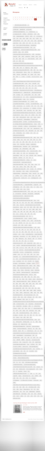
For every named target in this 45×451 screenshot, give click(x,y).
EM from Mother (25, 148)
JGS (28, 229)
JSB (14, 240)
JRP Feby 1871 (21, 238)
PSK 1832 (35, 312)
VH (36, 373)
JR (13, 238)
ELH (18, 144)
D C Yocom (39, 108)
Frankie (27, 171)
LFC (41, 247)
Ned (26, 303)
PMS (14, 312)
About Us (30, 4)
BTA (35, 74)
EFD (34, 139)
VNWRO (36, 375)
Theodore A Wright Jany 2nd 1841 (23, 357)
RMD (37, 321)
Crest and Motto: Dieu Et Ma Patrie (18, 103)
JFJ (16, 229)
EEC (22, 139)
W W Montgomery (16, 380)
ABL (14, 36)
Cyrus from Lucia (26, 108)
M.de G (37, 263)
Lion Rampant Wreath (28, 252)
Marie (19, 270)
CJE (22, 94)
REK (27, 317)
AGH (32, 40)
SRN (39, 344)
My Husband (19, 299)
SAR (33, 335)
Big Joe (25, 72)
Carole (26, 83)
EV (24, 157)
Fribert (30, 173)
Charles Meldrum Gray (38, 90)
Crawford (32, 101)
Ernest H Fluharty (16, 155)
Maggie (38, 265)
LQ (13, 258)
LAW (17, 247)
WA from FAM (36, 380)
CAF (41, 76)
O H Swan (15, 308)
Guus (35, 191)
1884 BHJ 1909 (22, 29)
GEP (40, 184)
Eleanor (14, 144)
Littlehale (14, 254)
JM (19, 231)
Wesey (21, 389)
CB (26, 85)
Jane (27, 222)
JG (25, 229)
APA (16, 58)
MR (38, 292)
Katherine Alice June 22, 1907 (18, 243)
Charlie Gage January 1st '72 (17, 92)
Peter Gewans (31, 310)
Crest (36, 101)
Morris (17, 292)
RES (31, 317)
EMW (14, 153)
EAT (26, 130)
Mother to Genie (26, 292)
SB (36, 335)
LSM (17, 258)
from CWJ (34, 173)
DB (33, 110)
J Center (25, 218)
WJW (29, 393)
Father (32, 164)
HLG (30, 209)
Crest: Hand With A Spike (35, 103)
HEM (14, 204)
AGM (35, 40)
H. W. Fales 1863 (18, 193)
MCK (35, 276)
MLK (17, 290)
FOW (28, 168)
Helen (32, 202)
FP (35, 168)
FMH (28, 166)
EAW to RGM (31, 130)
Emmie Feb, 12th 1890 (33, 150)
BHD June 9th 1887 (19, 72)
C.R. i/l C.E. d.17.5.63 (35, 76)
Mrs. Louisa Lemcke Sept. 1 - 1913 (29, 294)
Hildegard (17, 209)
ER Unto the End (31, 153)
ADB (24, 38)
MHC (17, 285)
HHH (34, 207)
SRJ (36, 344)
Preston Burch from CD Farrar (24, 312)
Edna (38, 137)
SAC (41, 330)
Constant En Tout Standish (17, 99)
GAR (33, 175)
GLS (41, 186)
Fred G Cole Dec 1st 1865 (34, 171)
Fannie (35, 159)
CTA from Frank (15, 108)
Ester (27, 155)
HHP (41, 207)
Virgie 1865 (15, 375)
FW (38, 173)
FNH (34, 166)
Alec (14, 45)
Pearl (20, 310)
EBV (41, 130)
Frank (23, 171)
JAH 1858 (20, 222)
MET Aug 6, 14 (34, 281)
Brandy (32, 74)
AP (13, 58)
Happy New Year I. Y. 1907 (28, 195)
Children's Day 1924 (27, 92)
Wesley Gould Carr (27, 389)
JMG (23, 231)
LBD (29, 247)
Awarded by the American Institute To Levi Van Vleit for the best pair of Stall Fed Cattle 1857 (27, 65)
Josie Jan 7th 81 (22, 236)
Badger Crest (27, 67)
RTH (36, 328)
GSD (32, 191)
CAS (38, 83)
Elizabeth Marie (33, 144)
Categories (5, 18)
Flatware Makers (6, 19)
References (21, 7)
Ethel (35, 155)
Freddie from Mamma (16, 173)
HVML (40, 211)
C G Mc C (23, 76)
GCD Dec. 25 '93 (24, 177)
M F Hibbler (29, 263)
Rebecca (17, 317)
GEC (40, 177)
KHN (34, 243)
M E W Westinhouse (22, 263)
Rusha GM (15, 330)
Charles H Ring (15, 90)
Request (20, 4)
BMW (14, 74)
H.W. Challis (24, 193)
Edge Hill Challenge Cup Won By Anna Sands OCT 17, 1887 (22, 137)
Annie (37, 56)
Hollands (14, 211)
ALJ (34, 47)
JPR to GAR (34, 236)
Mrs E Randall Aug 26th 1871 (18, 294)
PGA (36, 310)
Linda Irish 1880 (15, 252)
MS (37, 294)
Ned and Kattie (31, 303)
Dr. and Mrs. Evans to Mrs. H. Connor (34, 121)
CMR (39, 94)
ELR (29, 146)
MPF (35, 292)
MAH (14, 267)
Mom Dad (39, 290)
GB (36, 175)
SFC (37, 337)
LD (35, 247)
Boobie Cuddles (24, 74)
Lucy (14, 261)
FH (38, 164)
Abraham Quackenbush (20, 36)
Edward (14, 139)
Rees (21, 317)
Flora (17, 166)
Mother (21, 292)
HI (13, 209)
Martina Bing (37, 270)
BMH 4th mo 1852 (37, 72)
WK (32, 393)
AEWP (37, 38)
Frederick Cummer (25, 173)
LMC (28, 254)
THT (14, 362)
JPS (37, 236)
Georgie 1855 (36, 184)
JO (34, 231)
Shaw (14, 339)
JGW (31, 229)
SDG (28, 337)
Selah (34, 337)
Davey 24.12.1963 (19, 110)
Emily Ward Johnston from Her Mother (19, 150)
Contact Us (25, 4)
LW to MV (29, 261)
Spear (28, 344)
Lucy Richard (19, 261)
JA (13, 222)
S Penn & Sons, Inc (30, 330)
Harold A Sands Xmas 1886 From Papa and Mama (21, 198)
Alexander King (33, 45)
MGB (30, 283)
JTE (22, 240)
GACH (29, 175)
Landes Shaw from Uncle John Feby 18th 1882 (28, 245)
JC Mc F (39, 222)
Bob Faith (18, 74)
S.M (35, 330)
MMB (24, 290)
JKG (14, 231)
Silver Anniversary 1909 (35, 339)
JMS (32, 231)
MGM (40, 283)
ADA (20, 38)
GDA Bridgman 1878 (34, 177)
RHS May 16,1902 (26, 321)
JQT (40, 236)
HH (28, 207)
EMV (40, 150)
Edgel (35, 137)
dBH (36, 110)
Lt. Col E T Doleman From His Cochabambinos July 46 (27, 258)
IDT (31, 213)
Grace (24, 189)
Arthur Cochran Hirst (31, 58)
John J (19, 234)
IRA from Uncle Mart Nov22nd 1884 (19, 216)
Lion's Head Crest (36, 252)
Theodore (14, 357)
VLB (32, 375)
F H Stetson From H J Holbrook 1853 (19, 159)
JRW (33, 238)
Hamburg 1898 (37, 193)
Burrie (39, 74)
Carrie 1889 (34, 83)
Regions (5, 21)
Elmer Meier (25, 146)
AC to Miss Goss (39, 36)
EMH (34, 148)
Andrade (32, 56)
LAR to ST (39, 245)
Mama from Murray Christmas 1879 (25, 267)
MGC (33, 283)
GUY (38, 191)
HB (17, 202)
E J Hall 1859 (20, 126)
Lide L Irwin (21, 249)
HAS (38, 200)
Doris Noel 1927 (19, 119)
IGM (34, 213)
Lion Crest (21, 252)
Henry (18, 204)
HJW (24, 209)
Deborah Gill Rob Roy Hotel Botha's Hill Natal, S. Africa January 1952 (24, 112)
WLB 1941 (39, 393)
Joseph (23, 234)
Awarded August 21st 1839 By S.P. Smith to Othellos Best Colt (23, 63)
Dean (40, 110)
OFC (23, 308)
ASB (40, 58)
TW (14, 371)
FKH (14, 166)
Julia (25, 240)
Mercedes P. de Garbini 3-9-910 (21, 281)
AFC (22, 40)
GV (41, 191)
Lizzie (19, 254)
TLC (20, 362)
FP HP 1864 (39, 168)
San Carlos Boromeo (28, 335)
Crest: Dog (27, 103)
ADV (30, 38)
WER (17, 389)
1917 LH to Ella (28, 29)
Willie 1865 (38, 391)
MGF (37, 283)
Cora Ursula (32, 99)
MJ (33, 285)
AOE (40, 56)
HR (24, 211)
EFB (31, 139)
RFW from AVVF (19, 321)
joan (37, 231)
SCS (25, 337)
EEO (25, 139)
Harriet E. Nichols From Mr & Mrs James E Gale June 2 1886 (22, 200)
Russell (19, 330)
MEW (39, 281)
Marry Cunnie (27, 270)
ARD (23, 58)
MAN (34, 267)
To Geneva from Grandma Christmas (29, 364)
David (25, 110)
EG (37, 139)
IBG (25, 213)
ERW (21, 155)
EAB (28, 128)
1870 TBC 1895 (15, 29)
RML (40, 321)
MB (22, 276)
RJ (31, 321)
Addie (27, 38)
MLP (21, 290)
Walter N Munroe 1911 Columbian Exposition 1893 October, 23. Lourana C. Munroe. (26, 384)
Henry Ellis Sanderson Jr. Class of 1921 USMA (33, 204)
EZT (30, 157)
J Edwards (30, 218)
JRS (25, 238)
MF (13, 283)
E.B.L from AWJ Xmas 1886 (17, 128)
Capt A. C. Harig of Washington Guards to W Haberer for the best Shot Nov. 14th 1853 (26, 81)
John (40, 231)
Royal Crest (30, 328)
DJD (14, 117)
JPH (29, 236)
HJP (21, 209)
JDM (22, 225)
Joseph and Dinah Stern (29, 234)
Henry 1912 (22, 204)
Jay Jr (33, 222)
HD (26, 202)
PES (27, 310)
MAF (34, 265)
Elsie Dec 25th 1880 (35, 146)
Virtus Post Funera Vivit (26, 375)
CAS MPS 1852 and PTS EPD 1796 (18, 85)
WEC (14, 389)
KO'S (38, 243)
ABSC (31, 36)
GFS (21, 186)
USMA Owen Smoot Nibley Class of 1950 (19, 373)
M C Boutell (15, 263)
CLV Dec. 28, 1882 (27, 94)
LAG (14, 245)
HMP (37, 209)
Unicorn (25, 371)
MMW (35, 290)
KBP (25, 243)
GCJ (29, 177)
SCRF (22, 337)
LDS (38, 247)
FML (31, 166)
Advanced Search (5, 28)
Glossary (34, 419)
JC (35, 222)
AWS (21, 67)
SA (38, 330)
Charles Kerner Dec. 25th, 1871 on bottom (26, 90)
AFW (28, 40)
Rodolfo (14, 328)
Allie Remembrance (16, 49)
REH (24, 317)
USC (28, 371)
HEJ (28, 202)
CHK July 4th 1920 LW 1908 (36, 92)
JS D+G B (39, 238)
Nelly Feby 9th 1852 (38, 303)
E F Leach (15, 126)
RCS (14, 317)
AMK (33, 54)
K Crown (31, 240)
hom (18, 211)
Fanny (26, 164)
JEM (35, 227)
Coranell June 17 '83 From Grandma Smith (20, 101)
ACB (14, 38)
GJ (34, 186)
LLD (25, 254)
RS (33, 328)
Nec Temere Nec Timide (20, 303)
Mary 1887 (18, 272)
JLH (17, 231)
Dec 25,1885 (39, 112)
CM (32, 94)
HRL (30, 211)
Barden (36, 67)
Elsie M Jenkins (15, 148)
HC (20, 202)
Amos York (15, 56)
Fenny (36, 164)
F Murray (28, 159)
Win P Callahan (24, 393)
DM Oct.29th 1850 (23, 117)
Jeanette (30, 225)
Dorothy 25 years (34, 119)
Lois (34, 254)
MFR (27, 283)
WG (34, 389)
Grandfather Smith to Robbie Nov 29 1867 (19, 191)
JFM (22, 229)
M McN (33, 263)
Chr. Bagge (18, 94)
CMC (36, 94)
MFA (17, 283)
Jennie (39, 227)
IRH (27, 216)
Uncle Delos (20, 371)
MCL (38, 276)
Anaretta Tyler (27, 56)
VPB (40, 375)
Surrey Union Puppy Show (33, 346)
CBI (32, 85)
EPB (24, 153)
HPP (21, 211)
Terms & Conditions (40, 419)
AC (34, 36)
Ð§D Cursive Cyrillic (16, 398)
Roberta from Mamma (35, 326)
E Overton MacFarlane (32, 126)
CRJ (41, 103)
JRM (16, 238)
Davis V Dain (29, 110)
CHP (14, 94)
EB (35, 130)
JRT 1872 (29, 238)
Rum (39, 328)
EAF (31, 128)
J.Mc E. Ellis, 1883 (37, 220)
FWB (41, 173)
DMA (28, 117)
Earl (41, 128)
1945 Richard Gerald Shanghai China (19, 31)
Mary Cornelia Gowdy (35, 272)
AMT (19, 56)
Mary (14, 272)
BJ (31, 72)
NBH (14, 303)
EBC (38, 130)
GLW (14, 189)
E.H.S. (25, 128)
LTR (38, 258)
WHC (38, 389)
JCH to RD (15, 225)
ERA (37, 153)
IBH (28, 213)
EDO (41, 137)
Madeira (31, 265)
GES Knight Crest (16, 186)
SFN (40, 337)
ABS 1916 (27, 36)
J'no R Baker (24, 220)
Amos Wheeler (38, 54)
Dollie (35, 117)
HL (27, 209)
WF (31, 389)
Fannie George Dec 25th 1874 (26, 162)
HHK (37, 207)
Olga (26, 308)
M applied (36, 261)
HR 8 (27, 211)
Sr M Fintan (32, 344)
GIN (24, 186)
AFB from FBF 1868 (16, 40)
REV (39, 319)
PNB (17, 312)
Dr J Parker (25, 121)
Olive (29, 308)
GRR (29, 191)
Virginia (20, 375)
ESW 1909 (31, 155)
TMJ (23, 362)
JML (29, 231)
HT (36, 211)
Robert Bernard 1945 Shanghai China (19, 326)
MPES (32, 292)
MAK (18, 267)
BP (28, 74)
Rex (14, 321)
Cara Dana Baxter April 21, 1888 (18, 83)
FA (31, 159)
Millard (21, 285)
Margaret (14, 270)
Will (27, 391)
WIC (21, 391)
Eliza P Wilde (23, 144)
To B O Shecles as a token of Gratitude (31, 362)
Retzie (36, 319)
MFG (20, 283)
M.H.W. (14, 265)
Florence (21, 166)
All (35, 19)
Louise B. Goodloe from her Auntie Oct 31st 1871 (30, 256)
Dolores (39, 117)
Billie (29, 72)
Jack (16, 222)
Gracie (28, 189)
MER (14, 281)
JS (36, 238)
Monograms (5, 23)
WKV (35, 393)
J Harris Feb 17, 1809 (16, 220)
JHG (34, 229)
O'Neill (19, 308)
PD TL (17, 310)
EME (30, 148)
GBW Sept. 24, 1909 (16, 177)
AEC (34, 38)
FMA (25, 166)
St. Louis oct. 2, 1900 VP (17, 346)
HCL (23, 202)
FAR (29, 164)
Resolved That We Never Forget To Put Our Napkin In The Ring (23, 319)
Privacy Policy (30, 419)
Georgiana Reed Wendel (28, 184)
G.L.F (21, 175)
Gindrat (28, 186)
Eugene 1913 (40, 155)
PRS (31, 312)
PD (13, 310)
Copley (24, 99)
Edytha (18, 139)
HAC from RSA (30, 193)
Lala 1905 (18, 245)
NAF (32, 299)
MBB (25, 276)
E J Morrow (26, 126)
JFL (19, 229)
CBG (29, 85)
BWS (17, 76)
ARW (37, 58)
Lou (20, 256)
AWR (17, 67)
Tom (34, 366)
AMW (23, 56)
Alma (39, 49)
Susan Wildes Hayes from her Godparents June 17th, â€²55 (22, 348)
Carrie (30, 83)
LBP (32, 247)
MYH (24, 299)
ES (24, 155)
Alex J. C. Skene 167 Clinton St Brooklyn (22, 45)
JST (19, 240)
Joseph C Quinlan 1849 (38, 234)
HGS (25, 207)
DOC (31, 117)
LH (17, 249)
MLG (14, 290)
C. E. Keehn (28, 76)
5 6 (26, 31)
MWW (14, 299)
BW (14, 76)
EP (21, 153)
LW (25, 261)
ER (26, 153)
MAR (37, 267)
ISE (30, 216)
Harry (35, 200)
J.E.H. (28, 220)
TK (16, 362)
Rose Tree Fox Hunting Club (21, 328)
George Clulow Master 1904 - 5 (18, 184)
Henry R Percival (16, 207)
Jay (29, 222)
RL (33, 321)
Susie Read (38, 348)
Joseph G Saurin (15, 236)
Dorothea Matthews (27, 119)
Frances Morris (18, 171)
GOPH (18, 189)
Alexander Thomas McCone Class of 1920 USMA (21, 47)
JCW (19, 225)
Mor (14, 292)
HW (14, 213)
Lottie (38, 254)
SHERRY (23, 339)
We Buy (35, 4)
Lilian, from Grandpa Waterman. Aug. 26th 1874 (32, 249)
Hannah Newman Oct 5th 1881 (18, 195)
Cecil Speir (39, 85)
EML (28, 150)
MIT (31, 285)
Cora (27, 99)
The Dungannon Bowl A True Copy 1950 (19, 353)
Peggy (24, 310)
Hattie (14, 202)
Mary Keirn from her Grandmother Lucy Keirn (20, 274)
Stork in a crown (25, 346)
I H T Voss (21, 213)
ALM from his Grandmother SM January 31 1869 (28, 49)
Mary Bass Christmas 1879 (26, 272)
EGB (40, 139)
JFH (14, 229)
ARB (20, 58)
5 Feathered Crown (32, 31)
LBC (26, 247)
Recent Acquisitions (5, 13)
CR (28, 101)
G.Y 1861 (25, 175)
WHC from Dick (15, 391)
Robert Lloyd (29, 326)
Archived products (5, 34)
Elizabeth (27, 144)
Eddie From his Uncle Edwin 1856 (18, 135)
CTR (21, 108)
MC (31, 276)
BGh (14, 72)
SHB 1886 (18, 339)
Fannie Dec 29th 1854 (16, 162)
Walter (14, 382)
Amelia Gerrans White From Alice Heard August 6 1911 (22, 54)
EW (27, 157)
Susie (34, 348)
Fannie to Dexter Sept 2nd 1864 (18, 164)
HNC (40, 209)
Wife (24, 391)
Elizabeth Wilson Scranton (17, 146)
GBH (39, 175)
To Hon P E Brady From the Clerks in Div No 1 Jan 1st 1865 (22, 366)
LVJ (23, 261)
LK (22, 254)
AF (40, 38)
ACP (17, 38)
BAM (32, 67)
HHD (31, 207)
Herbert (21, 207)
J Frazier (34, 218)
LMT (31, 254)
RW (22, 330)
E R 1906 (39, 126)
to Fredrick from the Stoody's (17, 364)
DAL (14, 110)
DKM (17, 117)
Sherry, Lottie (28, 339)
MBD (29, 276)
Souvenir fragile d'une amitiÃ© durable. (19, 344)
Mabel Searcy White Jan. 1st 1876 (22, 265)
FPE (14, 171)
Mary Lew (31, 274)
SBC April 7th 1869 (16, 337)
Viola (39, 373)
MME (28, 290)
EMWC (18, 153)
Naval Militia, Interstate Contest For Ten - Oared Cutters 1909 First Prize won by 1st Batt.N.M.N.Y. (28, 301)
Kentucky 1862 (29, 243)
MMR (31, 290)
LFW (14, 249)
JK (39, 229)
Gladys (38, 186)
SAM (14, 335)
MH (14, 285)
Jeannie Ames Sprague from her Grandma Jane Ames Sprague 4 (23, 227)
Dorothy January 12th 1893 (17, 121)
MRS (41, 292)
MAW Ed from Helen (16, 276)
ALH (31, 47)
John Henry (15, 234)
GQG (21, 189)
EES (28, 139)
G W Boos (17, 175)
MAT (35, 274)
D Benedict (34, 108)
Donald (14, 119)
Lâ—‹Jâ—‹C (22, 247)
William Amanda (32, 391)
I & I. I (17, 213)
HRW (34, 211)
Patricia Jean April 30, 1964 (38, 308)
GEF (14, 180)
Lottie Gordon (15, 256)
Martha (32, 270)
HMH (33, 209)
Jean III (26, 225)
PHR (39, 310)
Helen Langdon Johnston (38, 202)
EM (20, 148)
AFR (25, 40)
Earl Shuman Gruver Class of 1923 (18, 130)
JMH (26, 231)
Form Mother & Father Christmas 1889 (19, 168)
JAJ (24, 222)
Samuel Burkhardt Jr (20, 335)
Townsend (38, 366)
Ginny (31, 186)
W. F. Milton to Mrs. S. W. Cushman (26, 380)
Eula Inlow (20, 157)
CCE (35, 85)
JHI (37, 229)
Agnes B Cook (40, 40)
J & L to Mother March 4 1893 (18, 218)
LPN (40, 256)
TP (41, 366)
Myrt (27, 299)
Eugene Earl (15, 157)
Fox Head (31, 168)
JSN (16, 240)
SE (31, 337)
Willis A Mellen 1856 (16, 393)
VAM (31, 373)
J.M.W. (32, 220)
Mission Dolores (26, 285)
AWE (14, 67)
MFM (23, 283)
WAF (41, 380)
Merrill (29, 281)
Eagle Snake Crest (36, 128)
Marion (22, 270)
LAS (14, 247)
